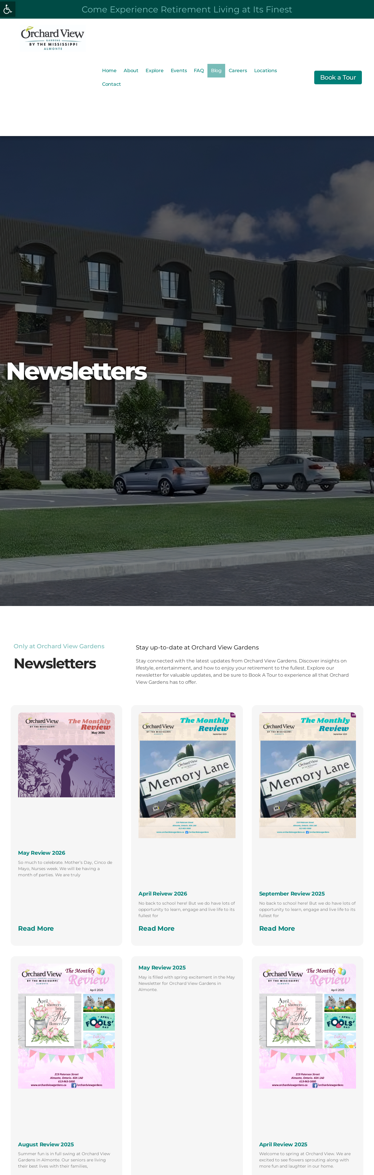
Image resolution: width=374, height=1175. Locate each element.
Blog (216, 70)
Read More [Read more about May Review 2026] (36, 928)
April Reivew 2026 (162, 893)
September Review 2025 (292, 893)
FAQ (199, 70)
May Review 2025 (162, 967)
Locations (265, 70)
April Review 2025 (283, 1144)
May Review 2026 (41, 853)
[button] (7, 9)
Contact (111, 84)
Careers (238, 70)
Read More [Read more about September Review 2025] (277, 928)
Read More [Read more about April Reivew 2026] (156, 928)
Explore (155, 70)
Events (179, 70)
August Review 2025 (46, 1144)
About (131, 70)
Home (109, 70)
